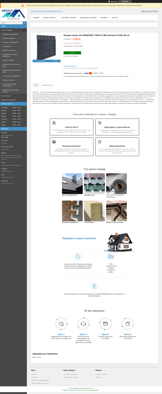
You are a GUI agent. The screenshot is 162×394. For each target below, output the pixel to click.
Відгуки (98, 379)
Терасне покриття (9, 80)
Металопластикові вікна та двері (12, 65)
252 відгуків (114, 1)
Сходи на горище (8, 60)
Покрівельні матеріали (10, 34)
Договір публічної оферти (40, 385)
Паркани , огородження (10, 42)
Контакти (104, 17)
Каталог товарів (6, 30)
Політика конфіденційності (40, 382)
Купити (72, 53)
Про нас (115, 17)
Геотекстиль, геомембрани (11, 76)
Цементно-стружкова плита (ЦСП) (12, 71)
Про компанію (6, 96)
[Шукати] (25, 22)
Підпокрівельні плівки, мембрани (10, 55)
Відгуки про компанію (8, 100)
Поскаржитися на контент (75, 392)
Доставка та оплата (69, 17)
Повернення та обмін (88, 17)
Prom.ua (90, 390)
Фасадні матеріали (9, 38)
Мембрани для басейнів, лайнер (11, 91)
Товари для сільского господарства (9, 85)
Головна (36, 17)
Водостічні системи (9, 50)
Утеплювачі (6, 46)
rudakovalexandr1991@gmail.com (12, 165)
